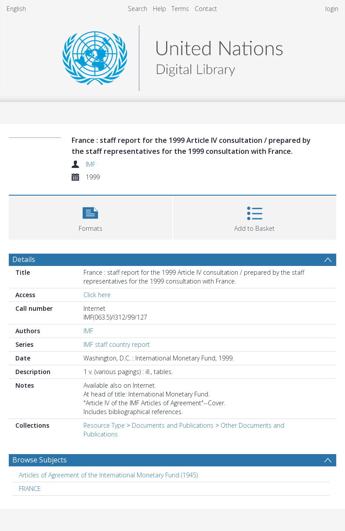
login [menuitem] (331, 8)
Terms (180, 8)
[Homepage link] (172, 55)
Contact (206, 8)
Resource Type (104, 425)
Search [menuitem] (137, 8)
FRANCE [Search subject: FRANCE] (30, 488)
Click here (97, 295)
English (16, 8)
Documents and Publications (173, 425)
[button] (90, 216)
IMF (90, 164)
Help (159, 8)
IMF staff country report (117, 344)
